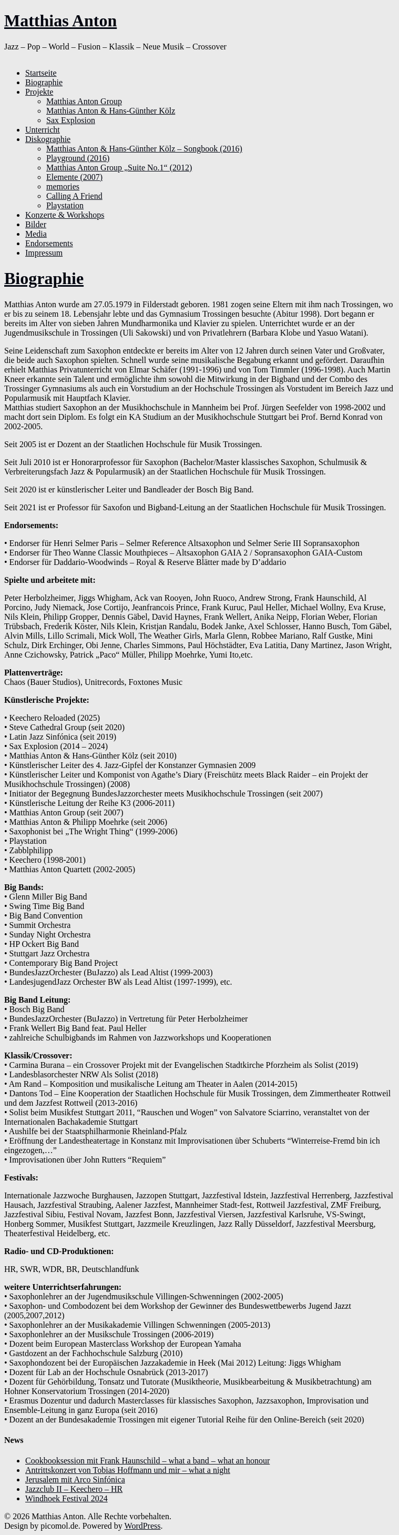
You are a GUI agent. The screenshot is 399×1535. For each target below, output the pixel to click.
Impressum (44, 252)
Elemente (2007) (74, 177)
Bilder (35, 224)
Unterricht (42, 129)
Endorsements (49, 243)
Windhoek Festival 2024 (66, 1498)
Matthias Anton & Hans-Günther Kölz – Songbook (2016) (144, 148)
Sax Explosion (70, 120)
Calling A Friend (74, 195)
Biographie (44, 82)
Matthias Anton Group (84, 101)
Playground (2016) (77, 158)
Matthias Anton (60, 20)
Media (36, 233)
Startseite (41, 72)
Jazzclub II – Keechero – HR (73, 1488)
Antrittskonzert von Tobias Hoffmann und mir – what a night (127, 1470)
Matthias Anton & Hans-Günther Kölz (110, 110)
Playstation (65, 205)
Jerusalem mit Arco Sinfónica (75, 1479)
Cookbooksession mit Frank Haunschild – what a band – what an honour (147, 1460)
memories (62, 186)
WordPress (143, 1525)
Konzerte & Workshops (64, 214)
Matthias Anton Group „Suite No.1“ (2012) (119, 167)
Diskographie (47, 139)
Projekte (39, 91)
